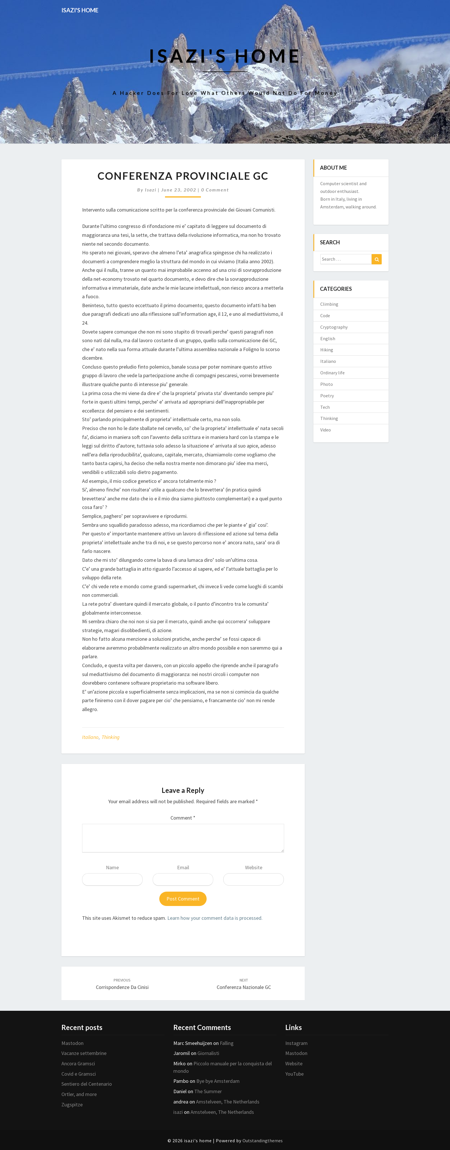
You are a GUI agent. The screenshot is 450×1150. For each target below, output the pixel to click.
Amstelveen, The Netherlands (227, 1101)
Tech (325, 407)
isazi (150, 189)
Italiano (90, 737)
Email (183, 867)
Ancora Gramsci (78, 1063)
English (327, 338)
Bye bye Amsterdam (218, 1081)
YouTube (294, 1073)
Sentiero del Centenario (86, 1084)
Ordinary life (332, 372)
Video (325, 430)
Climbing (329, 304)
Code (325, 315)
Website (253, 867)
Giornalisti (208, 1053)
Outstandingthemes (263, 1140)
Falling (227, 1043)
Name (112, 867)
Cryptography (334, 327)
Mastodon (72, 1043)
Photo (326, 384)
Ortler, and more (79, 1094)
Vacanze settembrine (83, 1053)
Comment (182, 817)
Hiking (326, 350)
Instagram (296, 1043)
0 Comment (215, 189)
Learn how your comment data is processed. (215, 918)
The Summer (208, 1091)
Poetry (327, 395)
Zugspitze (72, 1104)
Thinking (111, 737)
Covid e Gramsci (78, 1073)
